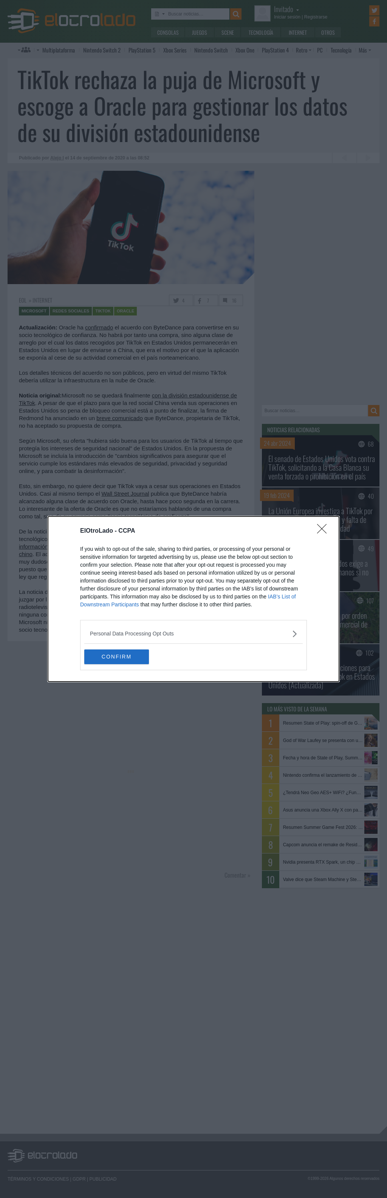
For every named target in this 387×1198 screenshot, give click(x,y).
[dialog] (193, 599)
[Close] (324, 531)
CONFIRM (120, 657)
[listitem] (193, 634)
